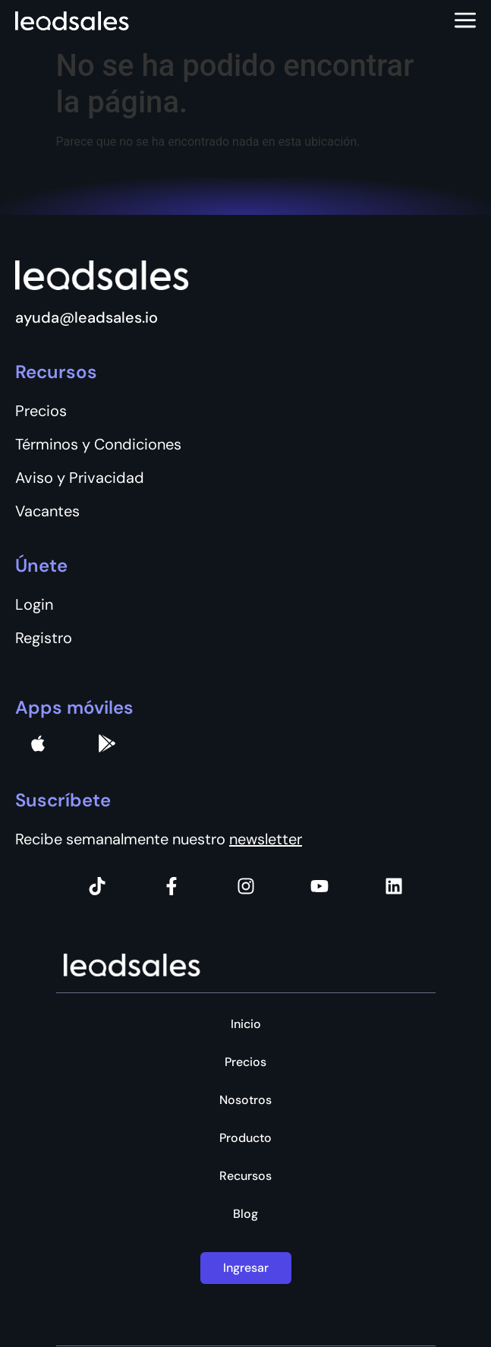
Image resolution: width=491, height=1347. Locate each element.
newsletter (265, 839)
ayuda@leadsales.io (86, 317)
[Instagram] (246, 886)
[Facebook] (171, 886)
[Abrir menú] (465, 21)
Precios (245, 1062)
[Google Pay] (107, 743)
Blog (245, 1214)
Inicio (246, 1024)
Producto (245, 1138)
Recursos (245, 1176)
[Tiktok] (97, 886)
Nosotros (245, 1100)
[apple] (38, 743)
